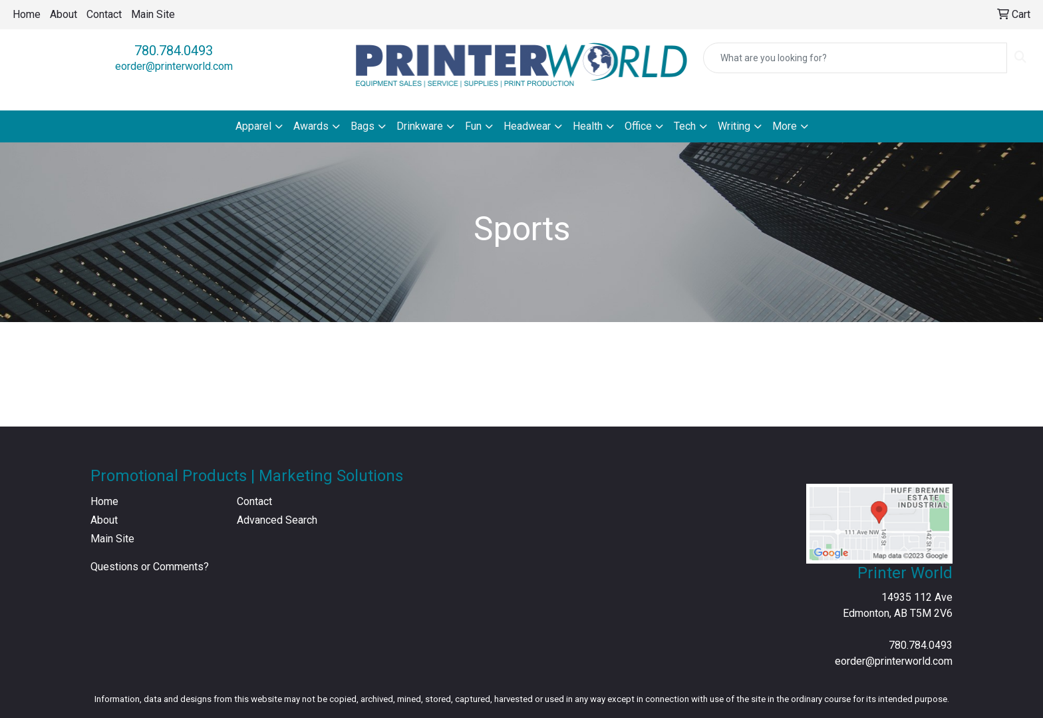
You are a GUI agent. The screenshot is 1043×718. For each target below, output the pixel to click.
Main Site (153, 14)
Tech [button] (685, 126)
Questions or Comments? (149, 566)
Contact (104, 14)
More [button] (784, 126)
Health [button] (588, 126)
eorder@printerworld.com (174, 66)
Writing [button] (734, 126)
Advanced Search (277, 520)
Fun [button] (473, 126)
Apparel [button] (253, 126)
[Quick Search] (855, 58)
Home (27, 14)
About (63, 14)
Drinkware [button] (419, 126)
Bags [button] (362, 126)
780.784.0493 (173, 51)
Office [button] (638, 126)
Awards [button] (311, 126)
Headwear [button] (527, 126)
